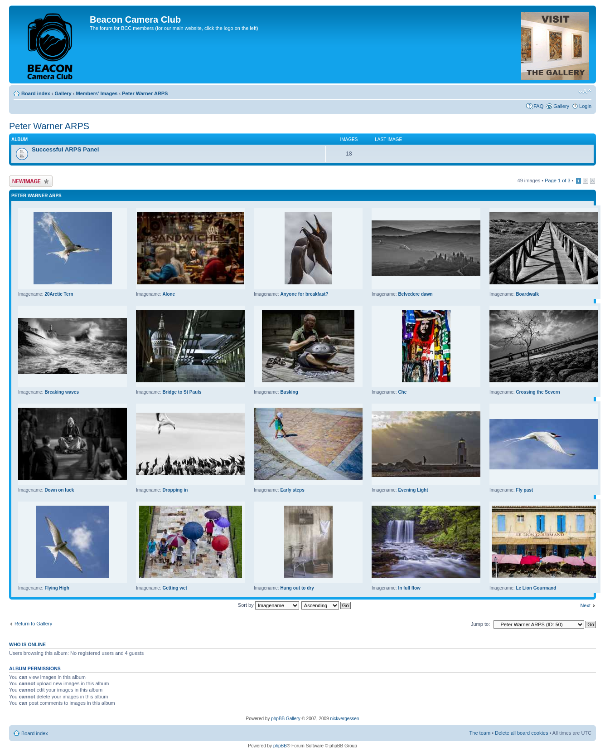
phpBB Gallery (285, 718)
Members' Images (96, 93)
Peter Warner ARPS (145, 93)
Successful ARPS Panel (65, 149)
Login (585, 106)
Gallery (62, 93)
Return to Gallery (33, 623)
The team (479, 733)
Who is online (27, 644)
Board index (35, 93)
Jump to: (480, 624)
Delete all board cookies (521, 733)
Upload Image (31, 181)
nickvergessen (344, 718)
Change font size (584, 92)
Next (585, 605)
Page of (557, 180)
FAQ (538, 106)
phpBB (280, 745)
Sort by (268, 605)
